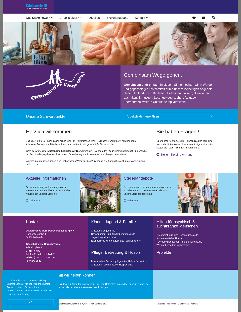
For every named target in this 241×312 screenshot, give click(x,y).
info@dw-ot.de (33, 260)
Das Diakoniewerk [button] (40, 17)
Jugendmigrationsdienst (103, 237)
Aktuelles (94, 17)
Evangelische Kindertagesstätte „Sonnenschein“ (116, 240)
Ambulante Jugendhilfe (103, 230)
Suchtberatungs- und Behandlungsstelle (177, 235)
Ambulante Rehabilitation (169, 238)
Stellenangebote (117, 17)
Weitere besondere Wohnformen (173, 245)
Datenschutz (183, 304)
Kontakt (194, 304)
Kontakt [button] (142, 17)
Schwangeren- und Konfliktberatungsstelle (113, 234)
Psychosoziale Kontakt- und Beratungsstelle (179, 241)
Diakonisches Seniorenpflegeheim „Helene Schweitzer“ (119, 261)
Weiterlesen (35, 200)
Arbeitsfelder (70, 17)
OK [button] (30, 301)
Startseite (160, 304)
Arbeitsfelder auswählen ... (170, 116)
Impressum (171, 304)
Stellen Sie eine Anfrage (174, 154)
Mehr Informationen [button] (18, 294)
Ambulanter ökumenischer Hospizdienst (112, 264)
